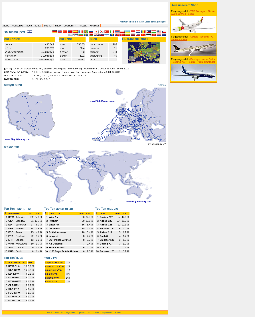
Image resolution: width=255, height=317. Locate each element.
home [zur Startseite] (49, 312)
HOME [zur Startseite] (6, 26)
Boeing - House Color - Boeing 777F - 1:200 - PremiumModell (193, 60)
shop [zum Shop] (90, 312)
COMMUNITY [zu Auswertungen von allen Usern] (70, 26)
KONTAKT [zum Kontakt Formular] (94, 26)
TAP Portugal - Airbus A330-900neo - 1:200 (193, 12)
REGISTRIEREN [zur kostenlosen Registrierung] (34, 26)
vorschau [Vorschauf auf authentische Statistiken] (59, 312)
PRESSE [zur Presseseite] (83, 26)
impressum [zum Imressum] (107, 312)
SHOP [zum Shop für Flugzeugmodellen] (58, 26)
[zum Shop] (193, 5)
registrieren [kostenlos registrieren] (71, 312)
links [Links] (97, 312)
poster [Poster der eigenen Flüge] (82, 312)
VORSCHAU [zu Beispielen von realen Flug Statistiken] (17, 26)
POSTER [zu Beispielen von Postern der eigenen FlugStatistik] (48, 26)
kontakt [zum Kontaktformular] (118, 312)
